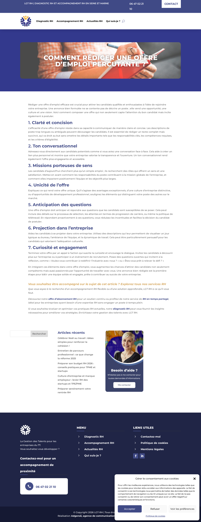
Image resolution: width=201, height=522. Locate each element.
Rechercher (39, 333)
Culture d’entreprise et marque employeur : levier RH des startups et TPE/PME (76, 380)
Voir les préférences (182, 508)
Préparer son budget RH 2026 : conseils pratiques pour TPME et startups (76, 367)
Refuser (155, 508)
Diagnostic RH (44, 21)
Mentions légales (152, 449)
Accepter (129, 508)
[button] (194, 478)
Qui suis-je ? (113, 21)
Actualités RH (95, 21)
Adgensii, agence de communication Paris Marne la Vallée (105, 515)
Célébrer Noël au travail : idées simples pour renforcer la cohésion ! (75, 342)
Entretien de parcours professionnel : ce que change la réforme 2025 (75, 354)
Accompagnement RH (70, 21)
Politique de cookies (155, 516)
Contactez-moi (151, 436)
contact (171, 3)
